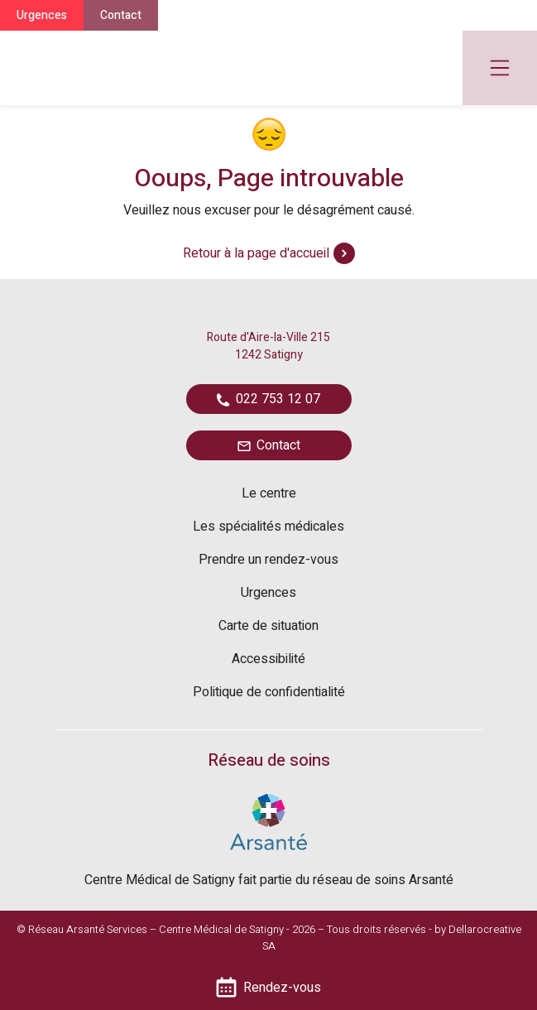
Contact (120, 15)
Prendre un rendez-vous (268, 560)
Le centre (269, 493)
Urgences (42, 15)
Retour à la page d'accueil (269, 253)
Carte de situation (268, 626)
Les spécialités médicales (268, 526)
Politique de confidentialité (269, 692)
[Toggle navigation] (500, 68)
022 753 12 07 (268, 399)
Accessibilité (268, 659)
